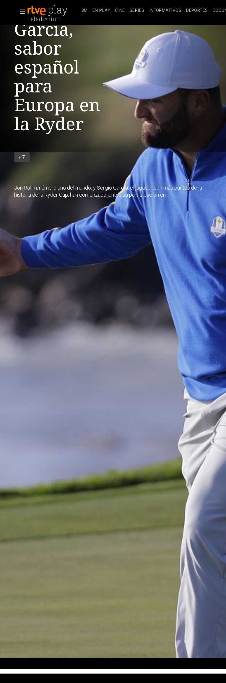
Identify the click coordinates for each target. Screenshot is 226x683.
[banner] (53, 11)
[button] (20, 11)
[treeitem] (85, 10)
